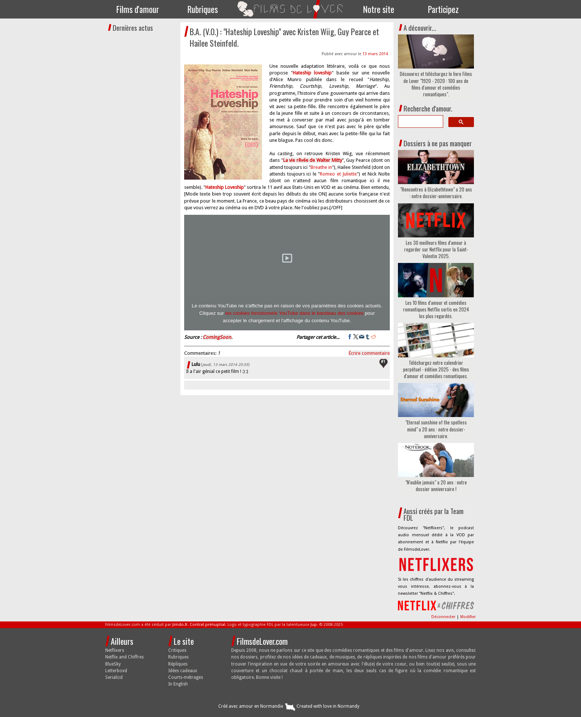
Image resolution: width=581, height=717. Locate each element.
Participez (443, 9)
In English (178, 684)
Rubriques (202, 9)
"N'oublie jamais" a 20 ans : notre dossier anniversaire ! (436, 485)
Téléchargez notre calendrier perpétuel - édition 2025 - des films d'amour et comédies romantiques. (436, 369)
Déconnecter (443, 616)
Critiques (177, 650)
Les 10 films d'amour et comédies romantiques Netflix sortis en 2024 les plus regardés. (436, 309)
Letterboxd (116, 670)
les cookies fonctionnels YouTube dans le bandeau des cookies (294, 313)
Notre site (378, 9)
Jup (314, 624)
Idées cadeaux (182, 670)
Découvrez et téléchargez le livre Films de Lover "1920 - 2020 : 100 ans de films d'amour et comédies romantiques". (436, 83)
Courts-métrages (185, 677)
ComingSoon (217, 337)
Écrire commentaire (369, 353)
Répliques (177, 664)
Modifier (468, 616)
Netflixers (114, 650)
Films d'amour (137, 9)
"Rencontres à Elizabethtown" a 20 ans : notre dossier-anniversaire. (436, 192)
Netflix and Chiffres (124, 657)
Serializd (114, 677)
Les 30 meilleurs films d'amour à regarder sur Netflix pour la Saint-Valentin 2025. (436, 249)
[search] (420, 121)
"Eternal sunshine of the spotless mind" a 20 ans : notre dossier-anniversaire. (436, 429)
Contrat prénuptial (207, 624)
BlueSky (113, 664)
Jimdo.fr (179, 624)
